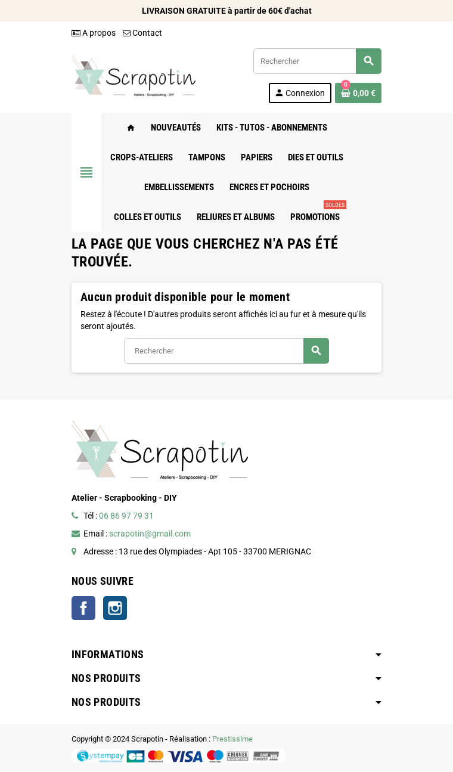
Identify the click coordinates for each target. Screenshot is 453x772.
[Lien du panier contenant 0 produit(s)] (358, 93)
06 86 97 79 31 (126, 515)
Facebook (83, 608)
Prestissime (232, 738)
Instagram (115, 608)
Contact (142, 33)
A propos (94, 33)
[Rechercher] (317, 61)
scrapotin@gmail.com (150, 533)
